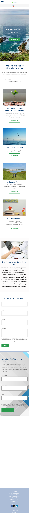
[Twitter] (14, 506)
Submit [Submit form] (5, 345)
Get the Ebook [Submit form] (8, 410)
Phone (3, 319)
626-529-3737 (16, 493)
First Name (4, 375)
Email (2, 310)
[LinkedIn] (17, 506)
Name (3, 301)
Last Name (4, 385)
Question (3, 328)
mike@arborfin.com (14, 504)
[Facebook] (12, 506)
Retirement (14, 512)
